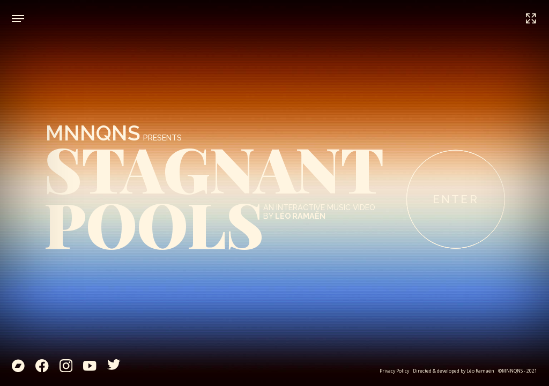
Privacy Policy (394, 371)
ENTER (455, 199)
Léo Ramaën (480, 371)
